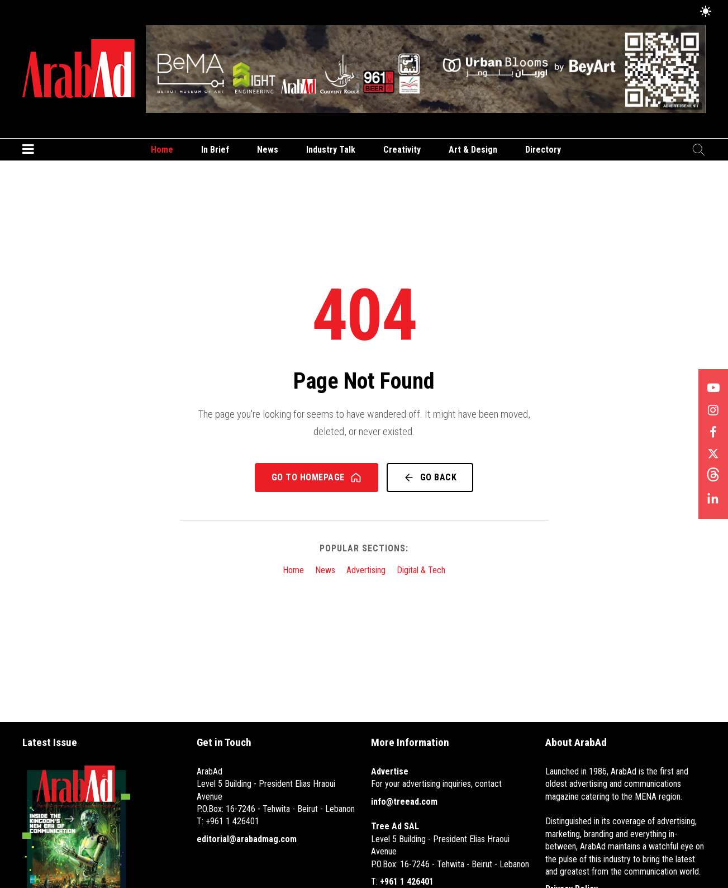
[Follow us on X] (713, 455)
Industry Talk (330, 149)
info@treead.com (404, 801)
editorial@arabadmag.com (247, 839)
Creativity (402, 149)
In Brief (215, 149)
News (267, 149)
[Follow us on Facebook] (713, 433)
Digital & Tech (421, 570)
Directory (543, 149)
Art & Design (473, 149)
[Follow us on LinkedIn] (713, 500)
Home (162, 149)
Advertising (366, 570)
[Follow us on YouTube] (713, 388)
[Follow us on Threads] (713, 477)
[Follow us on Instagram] (713, 410)
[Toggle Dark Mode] (705, 12)
